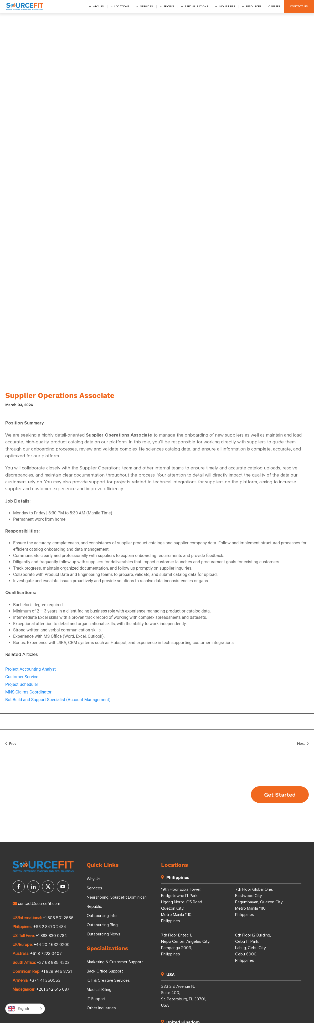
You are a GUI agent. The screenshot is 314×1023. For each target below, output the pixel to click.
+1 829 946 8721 (56, 971)
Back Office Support (105, 971)
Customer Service (21, 676)
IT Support (96, 999)
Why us (98, 6)
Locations (122, 6)
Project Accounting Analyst (30, 669)
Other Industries (101, 1008)
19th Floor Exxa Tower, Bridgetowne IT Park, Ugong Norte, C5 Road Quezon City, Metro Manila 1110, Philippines (181, 905)
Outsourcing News (103, 934)
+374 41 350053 (44, 980)
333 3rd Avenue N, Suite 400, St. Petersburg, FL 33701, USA (183, 995)
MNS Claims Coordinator (28, 692)
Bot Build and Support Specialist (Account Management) (57, 699)
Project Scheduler (21, 684)
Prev (10, 744)
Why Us (93, 879)
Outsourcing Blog (102, 925)
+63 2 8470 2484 (49, 927)
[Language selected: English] (25, 1009)
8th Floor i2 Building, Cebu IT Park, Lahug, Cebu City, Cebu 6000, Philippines (253, 948)
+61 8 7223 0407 (46, 953)
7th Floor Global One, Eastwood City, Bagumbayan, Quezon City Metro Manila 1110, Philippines (259, 902)
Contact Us (299, 6)
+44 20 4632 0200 (52, 945)
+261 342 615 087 (52, 989)
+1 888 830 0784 (51, 936)
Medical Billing (99, 989)
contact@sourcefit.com (36, 904)
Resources (253, 6)
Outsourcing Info (102, 916)
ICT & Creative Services (108, 980)
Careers (274, 6)
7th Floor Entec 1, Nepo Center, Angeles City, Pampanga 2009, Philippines (185, 944)
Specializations (196, 6)
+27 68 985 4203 (53, 962)
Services (146, 6)
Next (303, 744)
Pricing (168, 6)
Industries (227, 6)
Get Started (280, 794)
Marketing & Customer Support (115, 962)
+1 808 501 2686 (58, 918)
